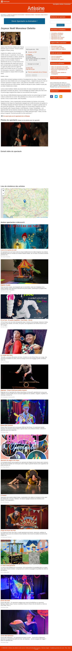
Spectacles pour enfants (57, 37)
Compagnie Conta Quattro (9, 397)
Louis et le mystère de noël (8, 250)
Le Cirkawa (29, 54)
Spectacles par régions (57, 59)
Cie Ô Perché (6, 362)
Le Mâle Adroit (6, 572)
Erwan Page (5, 432)
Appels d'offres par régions (58, 49)
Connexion (67, 4)
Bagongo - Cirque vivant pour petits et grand (14, 390)
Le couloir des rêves (7, 355)
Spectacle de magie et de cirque (10, 460)
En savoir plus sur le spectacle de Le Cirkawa (16, 116)
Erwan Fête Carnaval (7, 425)
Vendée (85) (29, 68)
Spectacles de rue (56, 36)
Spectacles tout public (57, 38)
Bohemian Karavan (7, 537)
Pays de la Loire (30, 69)
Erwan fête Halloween (7, 635)
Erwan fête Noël (5, 600)
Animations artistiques (57, 33)
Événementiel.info (64, 87)
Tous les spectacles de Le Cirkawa (37, 72)
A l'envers (3, 495)
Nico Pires (5, 326)
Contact (36, 649)
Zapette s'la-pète (5, 285)
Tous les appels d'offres (57, 47)
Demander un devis (56, 46)
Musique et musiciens (57, 34)
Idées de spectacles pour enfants (60, 68)
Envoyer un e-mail (33, 64)
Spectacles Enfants (29, 14)
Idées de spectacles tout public (59, 67)
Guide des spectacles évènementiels (15, 14)
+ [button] (3, 190)
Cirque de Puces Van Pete (8, 530)
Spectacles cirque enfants (41, 14)
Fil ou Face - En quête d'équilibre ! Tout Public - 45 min (16, 320)
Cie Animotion (6, 502)
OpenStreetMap (44, 217)
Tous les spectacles (56, 56)
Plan (66, 647)
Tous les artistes (55, 58)
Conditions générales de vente (57, 647)
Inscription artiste (58, 4)
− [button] (3, 193)
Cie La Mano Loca (7, 291)
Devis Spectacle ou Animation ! (24, 21)
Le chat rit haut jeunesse (8, 565)
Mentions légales (45, 647)
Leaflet (38, 217)
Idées (69, 647)
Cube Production (6, 256)
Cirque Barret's (6, 467)
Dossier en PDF (32, 52)
